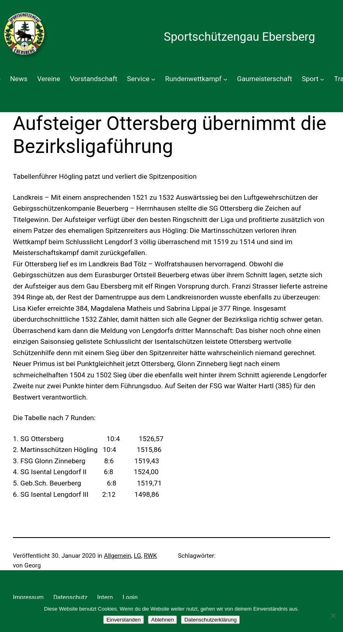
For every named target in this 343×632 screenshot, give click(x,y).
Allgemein (117, 555)
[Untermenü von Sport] (322, 79)
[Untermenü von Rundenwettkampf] (225, 79)
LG (137, 555)
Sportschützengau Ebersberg (239, 37)
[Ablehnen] (333, 615)
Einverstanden (123, 620)
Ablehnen (162, 620)
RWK (150, 555)
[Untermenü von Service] (153, 79)
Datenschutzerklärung (210, 620)
